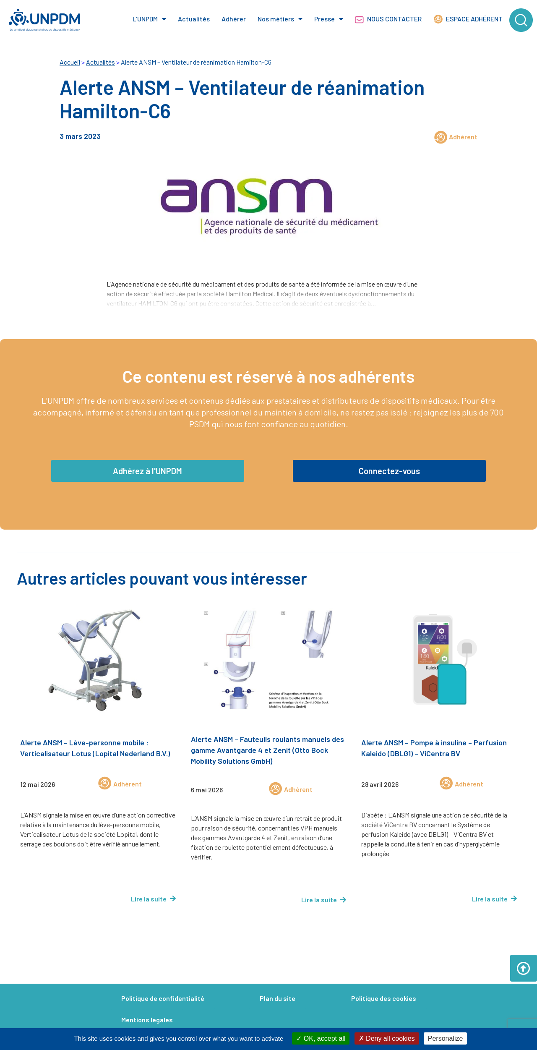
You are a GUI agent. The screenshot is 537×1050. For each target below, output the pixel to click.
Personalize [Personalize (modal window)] (445, 1038)
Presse (328, 18)
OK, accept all (320, 1038)
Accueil (70, 62)
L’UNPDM (149, 18)
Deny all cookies (387, 1038)
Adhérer (234, 19)
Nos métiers (280, 18)
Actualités (194, 19)
